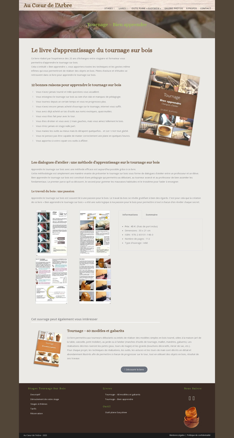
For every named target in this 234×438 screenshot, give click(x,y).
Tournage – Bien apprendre (119, 399)
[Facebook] (190, 398)
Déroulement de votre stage (44, 399)
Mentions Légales (177, 435)
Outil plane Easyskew (116, 412)
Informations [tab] (130, 214)
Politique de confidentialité (198, 435)
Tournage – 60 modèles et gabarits (95, 331)
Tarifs (33, 408)
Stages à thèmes (38, 404)
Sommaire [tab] (151, 214)
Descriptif (35, 394)
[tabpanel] (161, 234)
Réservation (36, 413)
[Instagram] (194, 398)
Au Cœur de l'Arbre (48, 5)
